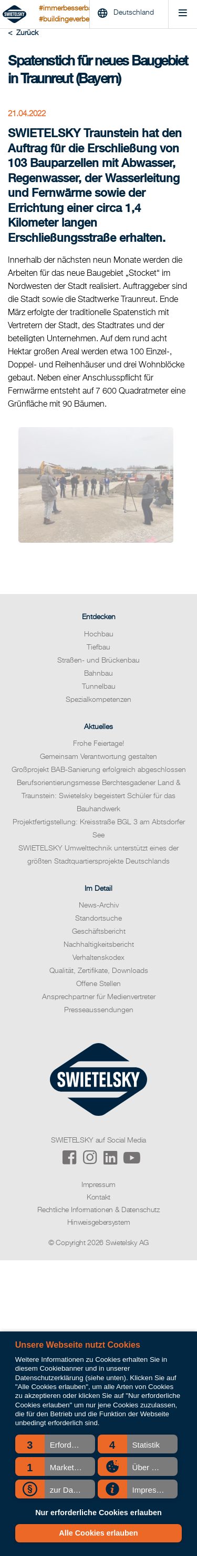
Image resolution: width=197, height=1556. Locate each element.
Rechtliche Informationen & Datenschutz (98, 1210)
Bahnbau (98, 673)
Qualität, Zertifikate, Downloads (98, 971)
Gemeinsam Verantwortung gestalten (98, 756)
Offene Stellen (98, 984)
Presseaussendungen (98, 1010)
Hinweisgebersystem (98, 1222)
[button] (55, 1444)
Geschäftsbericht (99, 931)
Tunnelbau (99, 686)
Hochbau (98, 634)
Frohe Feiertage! (98, 743)
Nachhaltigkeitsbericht (99, 944)
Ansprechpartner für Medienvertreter (98, 997)
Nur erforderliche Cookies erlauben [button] (98, 1512)
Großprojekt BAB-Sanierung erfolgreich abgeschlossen (99, 770)
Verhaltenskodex (98, 957)
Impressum (98, 1185)
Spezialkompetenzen (98, 699)
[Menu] (182, 14)
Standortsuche (98, 918)
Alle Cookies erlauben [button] (98, 1533)
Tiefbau (98, 647)
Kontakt (98, 1197)
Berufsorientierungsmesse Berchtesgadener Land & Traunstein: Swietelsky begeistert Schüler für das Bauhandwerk (99, 796)
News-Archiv (99, 905)
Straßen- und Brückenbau (98, 660)
